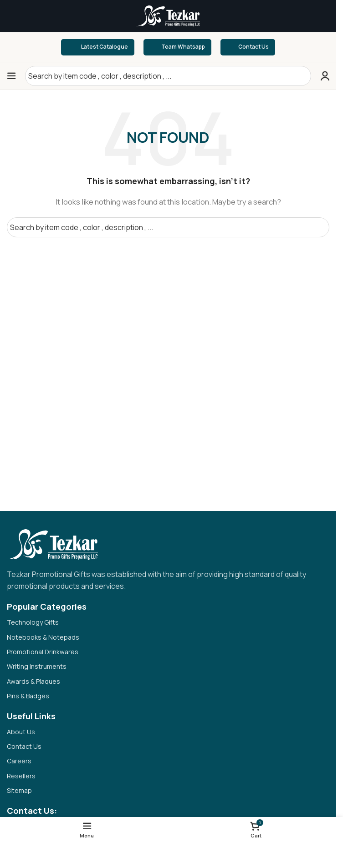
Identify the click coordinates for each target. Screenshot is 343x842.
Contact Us (248, 47)
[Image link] (52, 544)
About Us (21, 731)
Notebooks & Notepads (43, 637)
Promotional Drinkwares (42, 651)
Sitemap (19, 790)
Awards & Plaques (33, 681)
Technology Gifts (33, 622)
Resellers (21, 776)
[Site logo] (168, 15)
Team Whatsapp (177, 47)
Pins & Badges (28, 696)
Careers (19, 761)
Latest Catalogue (97, 47)
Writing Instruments (37, 666)
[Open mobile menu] (11, 76)
